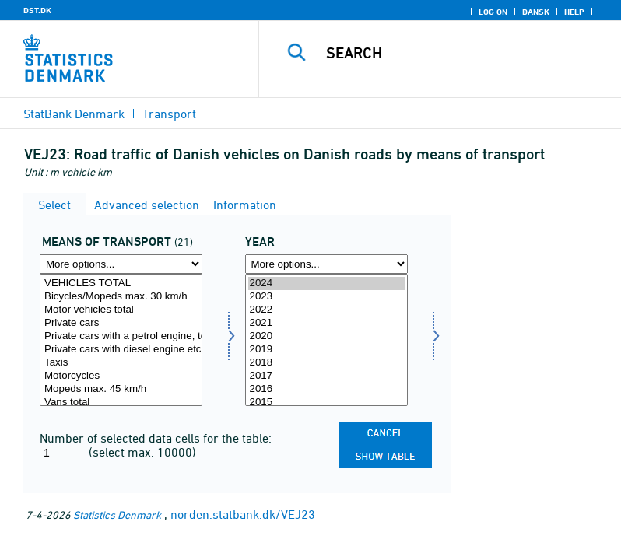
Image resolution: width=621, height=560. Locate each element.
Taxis (121, 362)
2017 (326, 376)
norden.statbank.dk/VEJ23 (242, 514)
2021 (326, 323)
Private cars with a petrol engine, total (121, 336)
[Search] (463, 52)
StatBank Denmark (74, 114)
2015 (326, 402)
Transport (169, 114)
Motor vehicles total (121, 310)
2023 (326, 296)
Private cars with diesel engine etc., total (121, 349)
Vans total (121, 402)
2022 (326, 310)
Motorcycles (121, 376)
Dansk (535, 11)
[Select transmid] (121, 340)
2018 (326, 362)
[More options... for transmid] (121, 264)
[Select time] (326, 340)
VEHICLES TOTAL (121, 283)
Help (574, 11)
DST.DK (37, 10)
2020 (326, 336)
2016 (326, 389)
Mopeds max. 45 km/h (121, 389)
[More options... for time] (326, 264)
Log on (493, 11)
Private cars (121, 323)
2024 (326, 283)
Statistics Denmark (117, 514)
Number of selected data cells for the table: (156, 438)
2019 (326, 349)
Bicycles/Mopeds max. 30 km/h (121, 296)
